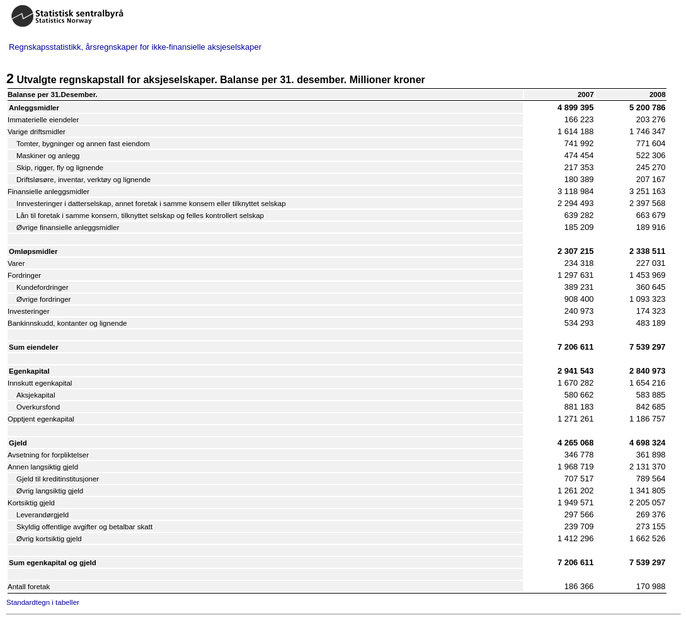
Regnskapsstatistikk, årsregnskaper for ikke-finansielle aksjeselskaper (135, 47)
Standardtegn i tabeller (42, 602)
